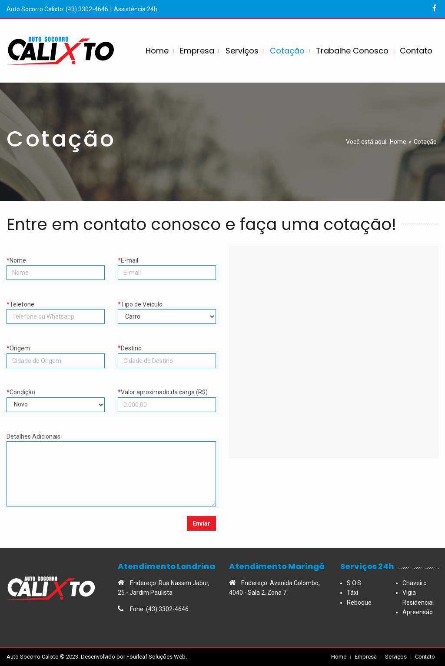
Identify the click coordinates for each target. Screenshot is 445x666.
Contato (425, 656)
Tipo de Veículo (167, 306)
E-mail (167, 262)
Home (398, 141)
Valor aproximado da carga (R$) (167, 394)
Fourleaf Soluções (149, 656)
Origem (56, 350)
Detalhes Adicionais (111, 438)
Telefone (56, 306)
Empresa (366, 656)
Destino (167, 350)
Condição (56, 394)
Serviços (396, 656)
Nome (56, 262)
